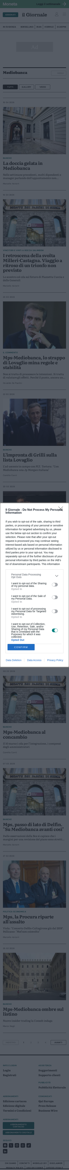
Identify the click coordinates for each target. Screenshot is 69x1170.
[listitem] (34, 575)
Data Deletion (14, 660)
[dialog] (34, 585)
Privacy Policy (55, 660)
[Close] (61, 510)
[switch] (55, 584)
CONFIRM (21, 647)
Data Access (34, 660)
